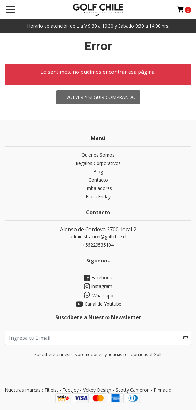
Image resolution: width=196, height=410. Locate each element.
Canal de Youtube (98, 304)
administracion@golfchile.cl (98, 237)
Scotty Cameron (133, 390)
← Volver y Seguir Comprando (98, 97)
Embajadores (98, 188)
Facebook (98, 277)
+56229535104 (98, 245)
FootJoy (70, 390)
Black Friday (98, 197)
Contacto (98, 180)
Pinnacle (162, 390)
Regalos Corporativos (98, 163)
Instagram (98, 286)
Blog (98, 171)
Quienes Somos (98, 155)
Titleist (51, 390)
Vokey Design (97, 390)
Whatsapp (98, 295)
